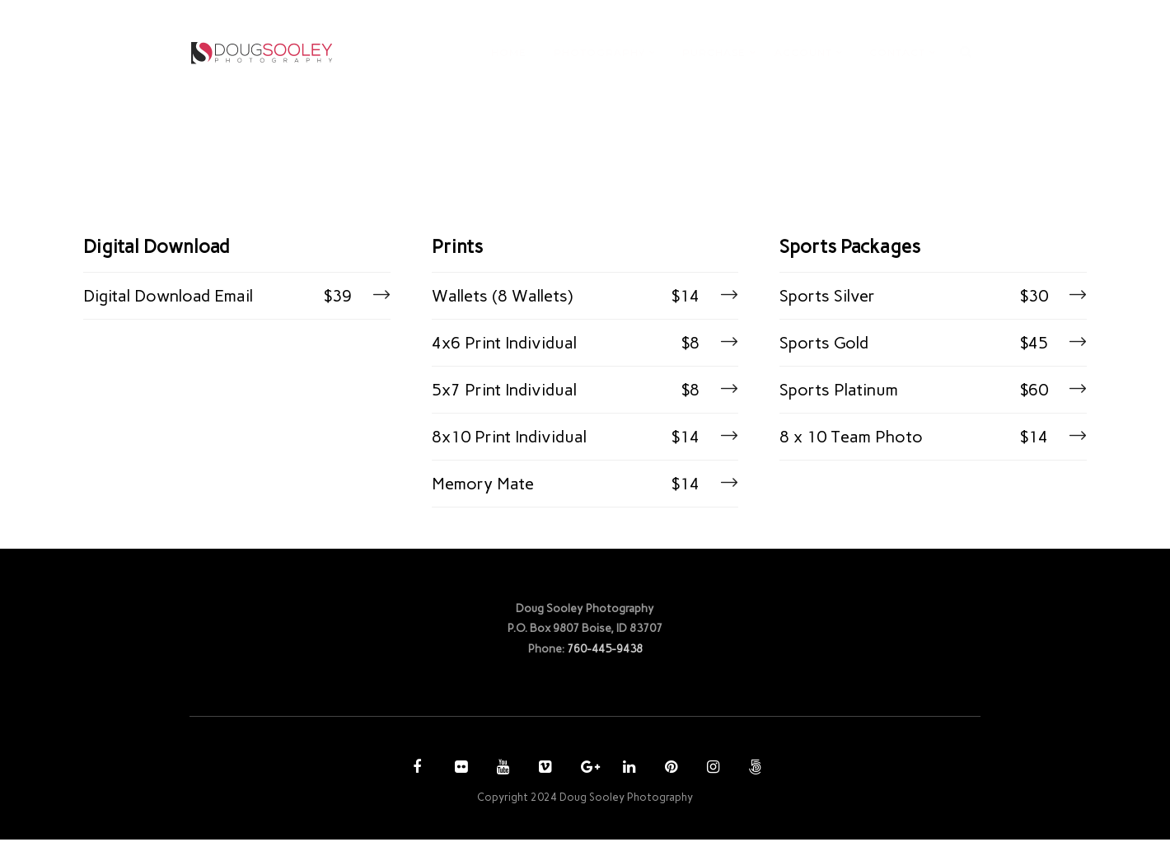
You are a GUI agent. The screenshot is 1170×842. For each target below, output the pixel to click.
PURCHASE (714, 52)
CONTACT (897, 52)
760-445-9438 (605, 650)
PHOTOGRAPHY (599, 52)
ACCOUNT (803, 52)
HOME (508, 52)
